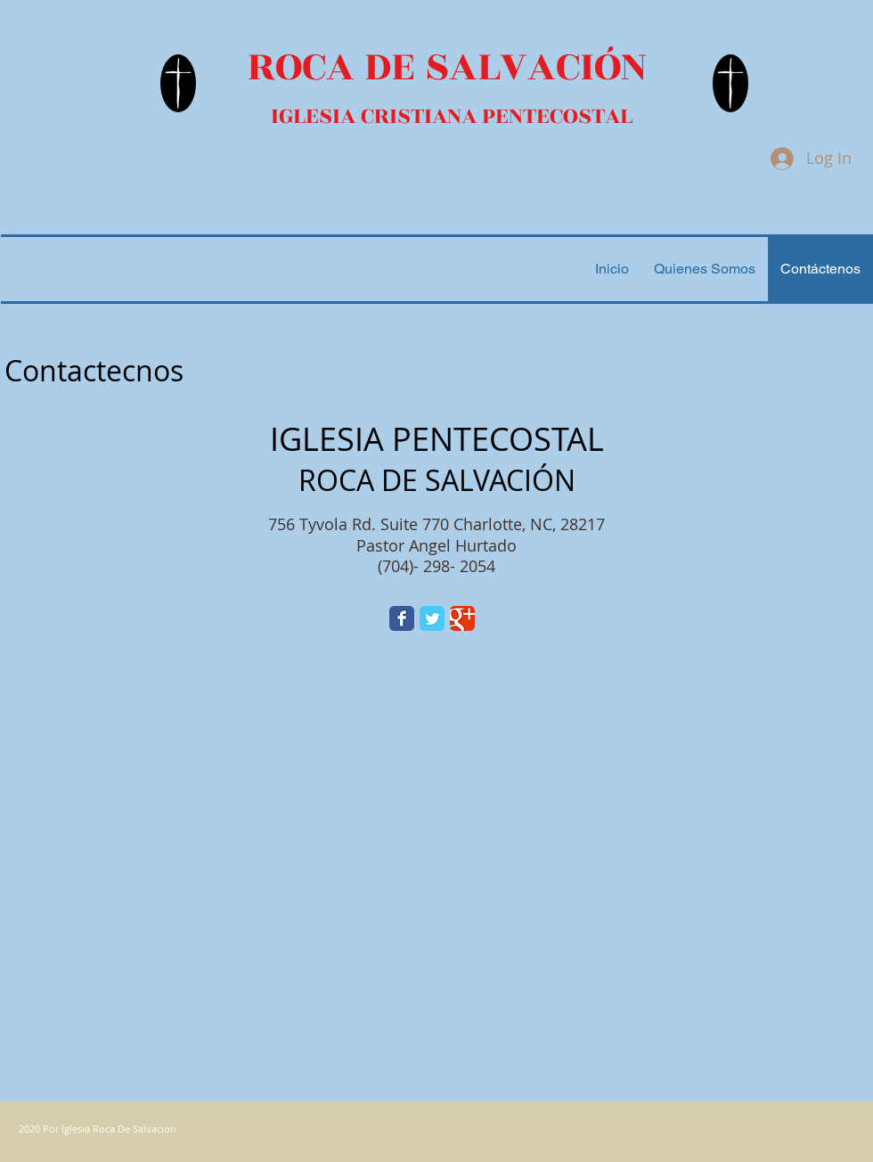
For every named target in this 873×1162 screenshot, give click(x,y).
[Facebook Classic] (401, 618)
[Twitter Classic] (432, 618)
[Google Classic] (462, 618)
